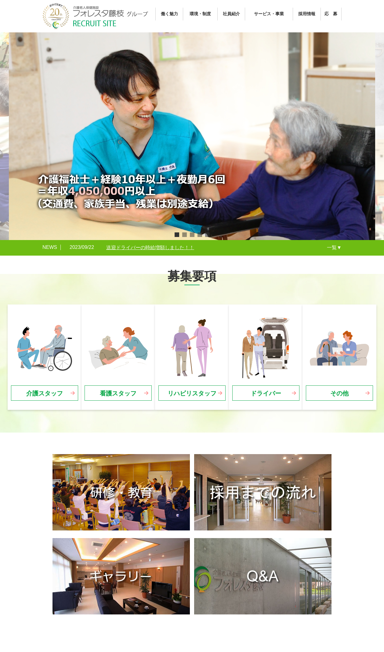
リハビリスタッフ (192, 393)
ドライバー (266, 393)
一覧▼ (334, 247)
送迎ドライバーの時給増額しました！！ (150, 247)
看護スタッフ (118, 393)
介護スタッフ (44, 393)
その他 (339, 393)
